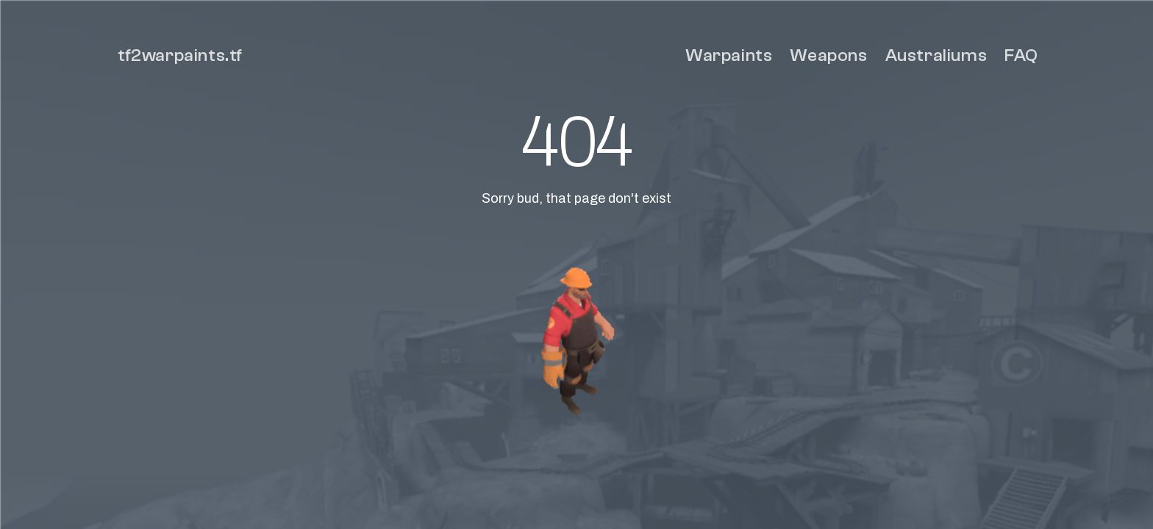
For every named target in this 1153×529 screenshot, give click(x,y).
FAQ (1021, 55)
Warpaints (728, 55)
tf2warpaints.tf (180, 55)
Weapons (828, 55)
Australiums (936, 55)
